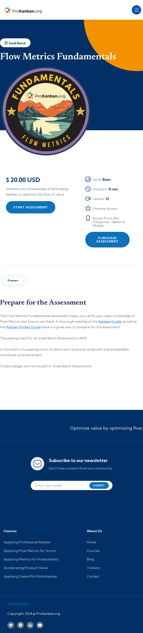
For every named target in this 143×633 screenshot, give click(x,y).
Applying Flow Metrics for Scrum (30, 551)
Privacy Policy (18, 603)
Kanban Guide (110, 321)
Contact (93, 576)
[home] (24, 10)
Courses (93, 551)
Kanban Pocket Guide (23, 327)
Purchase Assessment (107, 239)
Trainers (93, 568)
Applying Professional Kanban (27, 542)
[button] (136, 10)
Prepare (13, 280)
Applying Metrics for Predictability (31, 559)
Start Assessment (30, 207)
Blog (90, 559)
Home (91, 542)
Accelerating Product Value (26, 568)
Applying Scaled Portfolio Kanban (30, 576)
